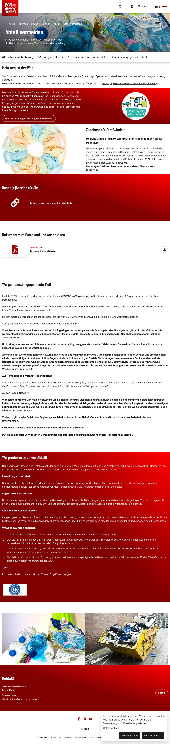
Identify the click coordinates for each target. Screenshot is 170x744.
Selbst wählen (111, 728)
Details (161, 692)
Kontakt (85, 729)
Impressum (68, 737)
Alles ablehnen (130, 735)
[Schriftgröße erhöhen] (120, 6)
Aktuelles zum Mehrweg (17, 57)
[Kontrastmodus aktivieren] (132, 6)
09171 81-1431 (10, 695)
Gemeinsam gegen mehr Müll (129, 57)
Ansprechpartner (95, 737)
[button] (164, 6)
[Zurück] (10, 23)
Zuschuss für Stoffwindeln (90, 57)
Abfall (57, 23)
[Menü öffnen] (160, 6)
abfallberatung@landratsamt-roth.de (20, 699)
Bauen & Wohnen (40, 23)
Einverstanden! (152, 735)
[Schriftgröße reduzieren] (126, 6)
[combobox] (143, 6)
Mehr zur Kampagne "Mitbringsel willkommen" (29, 118)
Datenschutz (56, 737)
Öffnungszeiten (42, 737)
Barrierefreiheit (80, 737)
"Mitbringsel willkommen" (53, 57)
